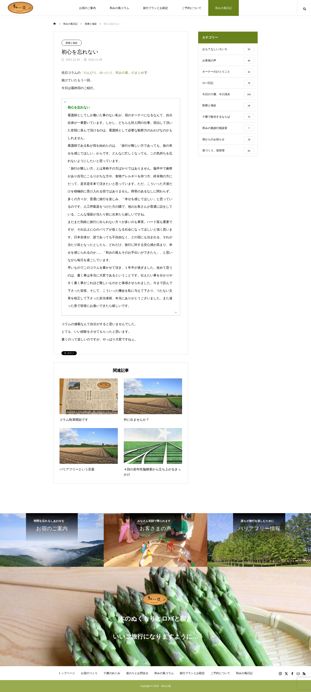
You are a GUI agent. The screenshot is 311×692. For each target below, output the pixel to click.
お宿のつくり (89, 673)
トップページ (66, 673)
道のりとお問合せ (137, 673)
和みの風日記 (223, 8)
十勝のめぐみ (112, 673)
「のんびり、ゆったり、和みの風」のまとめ (112, 72)
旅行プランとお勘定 (155, 8)
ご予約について (191, 8)
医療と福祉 (72, 43)
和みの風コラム (119, 8)
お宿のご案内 (87, 8)
